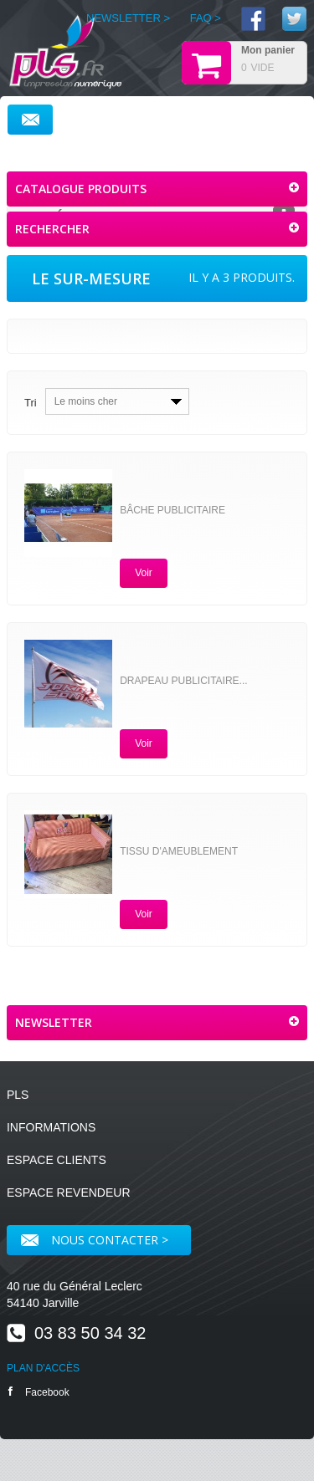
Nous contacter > (94, 1240)
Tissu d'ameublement (179, 851)
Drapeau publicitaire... (183, 681)
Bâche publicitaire (172, 510)
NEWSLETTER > (128, 18)
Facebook (38, 1391)
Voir (143, 573)
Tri (30, 402)
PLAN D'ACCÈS (43, 1368)
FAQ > (205, 18)
